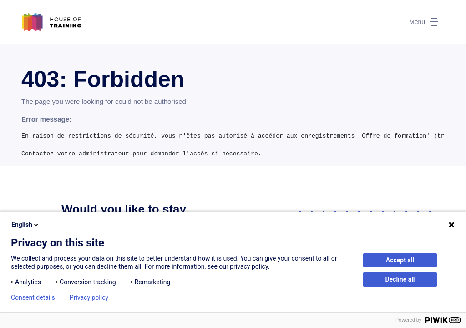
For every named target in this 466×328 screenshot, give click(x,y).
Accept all (400, 260)
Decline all (400, 279)
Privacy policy (89, 297)
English (25, 224)
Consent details (33, 297)
